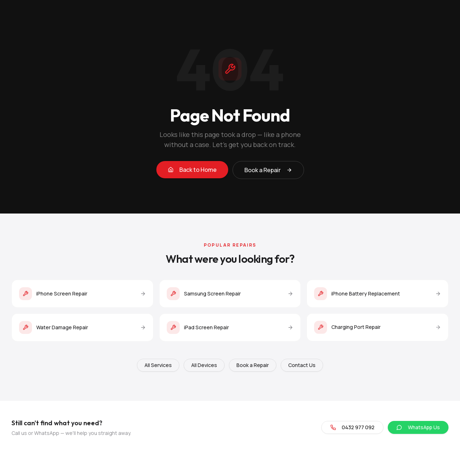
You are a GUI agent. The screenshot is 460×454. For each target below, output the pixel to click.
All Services (158, 365)
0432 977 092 (352, 427)
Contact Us (302, 365)
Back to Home (192, 170)
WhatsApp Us (418, 427)
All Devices (204, 365)
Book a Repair (268, 170)
